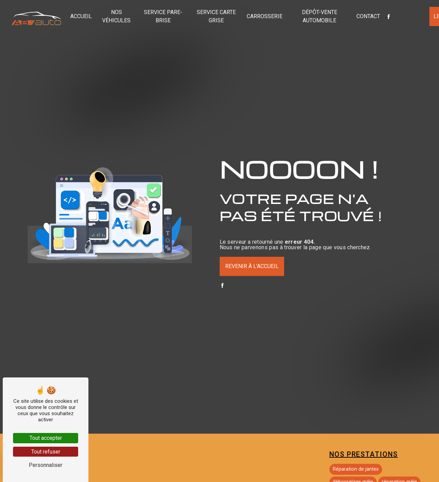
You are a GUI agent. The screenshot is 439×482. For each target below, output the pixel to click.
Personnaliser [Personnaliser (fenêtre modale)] (45, 465)
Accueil (81, 16)
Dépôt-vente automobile (319, 16)
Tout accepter (45, 438)
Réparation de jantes (356, 469)
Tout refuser (45, 451)
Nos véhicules (116, 16)
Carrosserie (264, 16)
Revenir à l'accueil (252, 266)
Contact (368, 16)
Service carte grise (216, 16)
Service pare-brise (163, 16)
